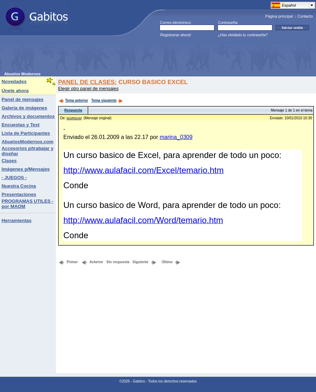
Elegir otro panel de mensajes (88, 88)
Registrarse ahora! (175, 35)
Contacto (305, 16)
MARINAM (74, 118)
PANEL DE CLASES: (87, 82)
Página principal (279, 16)
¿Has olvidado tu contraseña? (243, 35)
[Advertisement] (132, 56)
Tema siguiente (107, 100)
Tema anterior (73, 100)
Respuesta (73, 110)
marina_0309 (176, 137)
